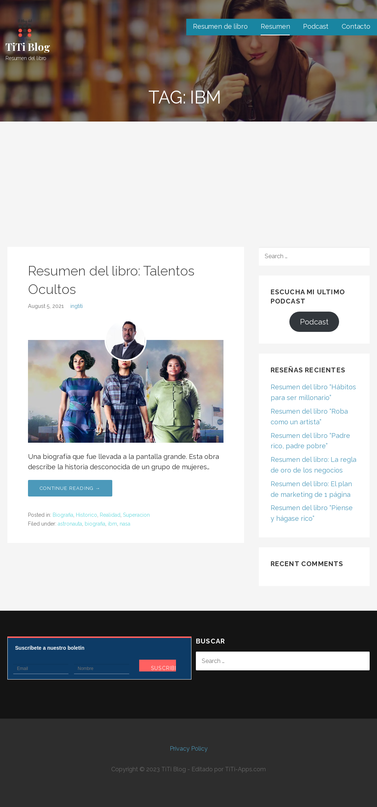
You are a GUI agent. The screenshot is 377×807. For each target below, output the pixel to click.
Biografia (63, 515)
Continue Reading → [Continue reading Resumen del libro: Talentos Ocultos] (70, 488)
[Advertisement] (188, 176)
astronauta (70, 524)
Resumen (275, 26)
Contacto (356, 26)
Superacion (136, 515)
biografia (95, 524)
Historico (86, 515)
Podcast (315, 26)
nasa (125, 524)
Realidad (110, 515)
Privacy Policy (189, 748)
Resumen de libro (220, 26)
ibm (112, 524)
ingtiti (76, 306)
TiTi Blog (28, 46)
